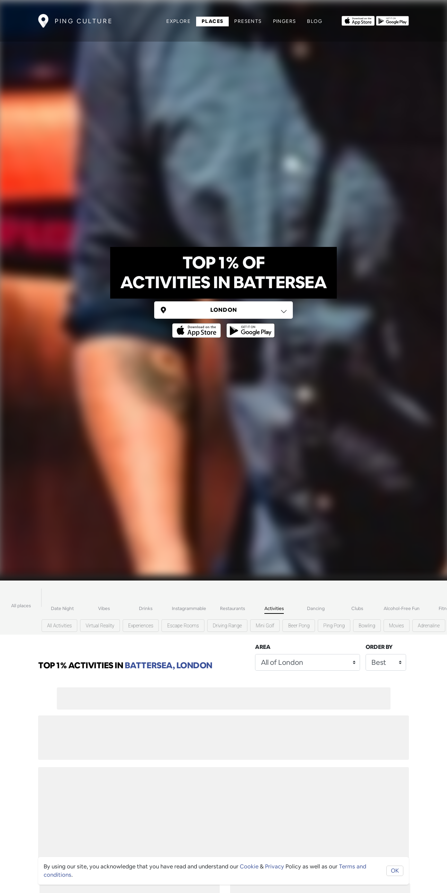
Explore (178, 21)
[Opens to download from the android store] (392, 20)
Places (212, 21)
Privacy (274, 866)
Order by (379, 647)
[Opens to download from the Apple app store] (358, 20)
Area (263, 647)
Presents (248, 21)
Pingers (284, 21)
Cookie (249, 866)
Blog (314, 21)
